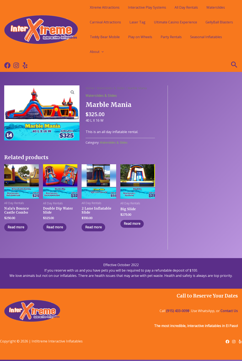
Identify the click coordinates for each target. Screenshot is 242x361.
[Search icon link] (234, 65)
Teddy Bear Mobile (105, 37)
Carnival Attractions (105, 22)
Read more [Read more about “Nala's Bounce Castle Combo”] (17, 228)
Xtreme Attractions (105, 7)
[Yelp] (25, 65)
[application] (101, 51)
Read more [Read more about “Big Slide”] (133, 224)
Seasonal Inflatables (206, 37)
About (97, 51)
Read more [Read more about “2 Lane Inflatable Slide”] (94, 228)
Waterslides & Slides (111, 88)
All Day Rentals (186, 7)
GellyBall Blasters (219, 22)
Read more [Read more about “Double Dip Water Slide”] (55, 228)
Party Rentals (171, 37)
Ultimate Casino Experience (175, 22)
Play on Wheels (140, 37)
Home (90, 88)
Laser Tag (137, 22)
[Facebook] (7, 65)
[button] (72, 92)
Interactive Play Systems (147, 7)
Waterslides (215, 7)
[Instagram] (16, 65)
